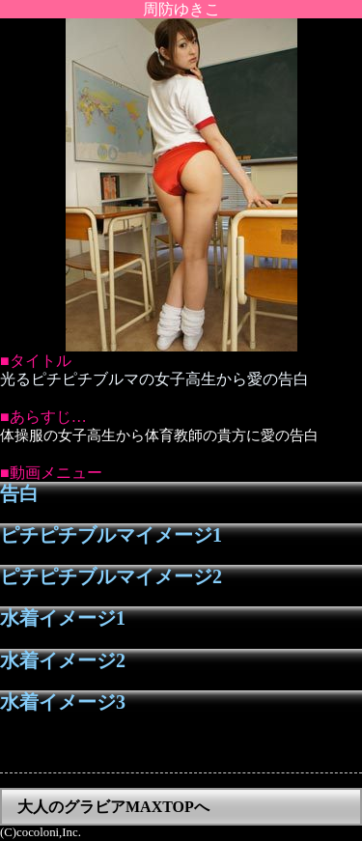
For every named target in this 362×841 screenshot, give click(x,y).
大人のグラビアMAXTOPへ (113, 807)
